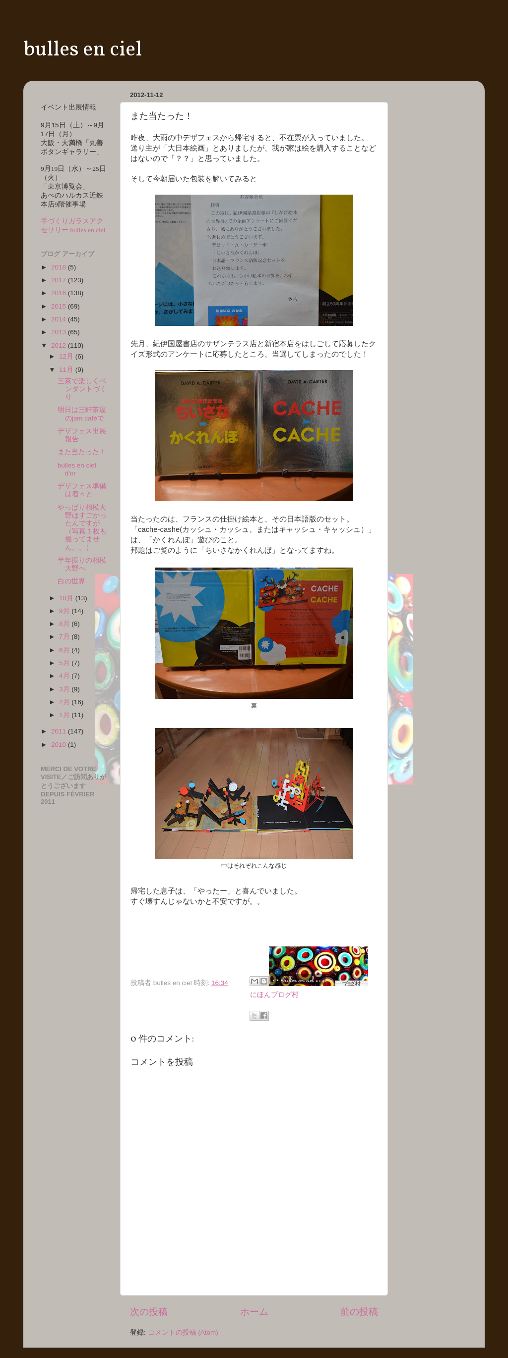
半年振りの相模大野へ (82, 564)
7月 (65, 636)
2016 (59, 293)
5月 (65, 663)
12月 (67, 356)
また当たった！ (82, 452)
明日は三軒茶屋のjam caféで (82, 413)
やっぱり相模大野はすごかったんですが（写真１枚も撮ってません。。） (82, 527)
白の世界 (71, 581)
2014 (59, 319)
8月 (65, 623)
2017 (59, 280)
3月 (65, 689)
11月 (67, 369)
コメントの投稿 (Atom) (183, 1332)
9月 (65, 611)
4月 (65, 675)
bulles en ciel (82, 50)
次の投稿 (149, 1311)
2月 (65, 702)
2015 (59, 306)
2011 (59, 731)
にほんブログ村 (274, 994)
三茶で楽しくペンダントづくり (82, 389)
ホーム (254, 1311)
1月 (65, 715)
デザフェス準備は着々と (82, 490)
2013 (59, 332)
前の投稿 (359, 1311)
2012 (59, 345)
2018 (59, 267)
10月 (67, 598)
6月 (65, 650)
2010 (59, 744)
